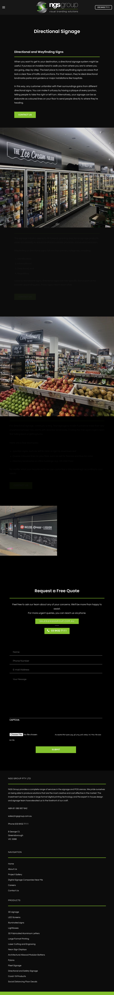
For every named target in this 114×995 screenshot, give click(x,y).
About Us (12, 869)
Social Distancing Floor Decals (22, 982)
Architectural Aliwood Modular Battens (26, 955)
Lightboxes (13, 928)
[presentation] (30, 727)
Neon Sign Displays (17, 950)
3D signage (13, 912)
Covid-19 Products (17, 976)
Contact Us (13, 891)
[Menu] (3, 7)
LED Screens (14, 917)
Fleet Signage (14, 966)
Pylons (11, 960)
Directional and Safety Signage (23, 971)
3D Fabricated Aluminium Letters (24, 933)
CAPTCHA (14, 720)
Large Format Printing (18, 939)
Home (11, 864)
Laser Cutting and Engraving (22, 944)
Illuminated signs (16, 923)
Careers (12, 885)
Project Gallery (15, 875)
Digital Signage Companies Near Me (25, 880)
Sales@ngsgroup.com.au (57, 621)
